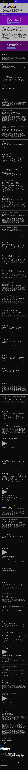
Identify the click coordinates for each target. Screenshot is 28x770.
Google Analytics (5, 747)
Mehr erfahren (3, 765)
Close (1, 768)
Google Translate (5, 745)
